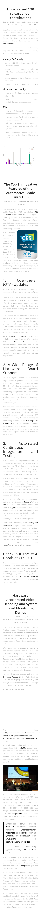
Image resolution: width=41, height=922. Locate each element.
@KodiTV (10, 835)
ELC (13, 619)
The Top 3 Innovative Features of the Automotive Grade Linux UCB (20, 190)
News (18, 25)
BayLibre (34, 25)
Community (27, 22)
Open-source (24, 25)
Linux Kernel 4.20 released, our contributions (20, 13)
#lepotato (10, 832)
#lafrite (24, 832)
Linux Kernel (12, 25)
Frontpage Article (24, 201)
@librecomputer (28, 829)
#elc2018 (10, 826)
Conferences (7, 619)
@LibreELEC (25, 835)
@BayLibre (11, 838)
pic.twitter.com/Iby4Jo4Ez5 (18, 841)
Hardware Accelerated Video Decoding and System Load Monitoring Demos (20, 604)
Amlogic (20, 22)
